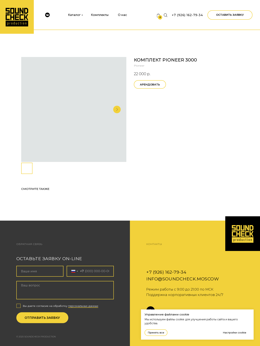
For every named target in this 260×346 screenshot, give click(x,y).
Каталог (74, 15)
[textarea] (65, 290)
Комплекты (100, 15)
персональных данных (83, 305)
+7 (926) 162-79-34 (187, 15)
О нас (122, 15)
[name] (39, 271)
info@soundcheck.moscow (182, 279)
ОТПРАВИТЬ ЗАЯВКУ (42, 318)
